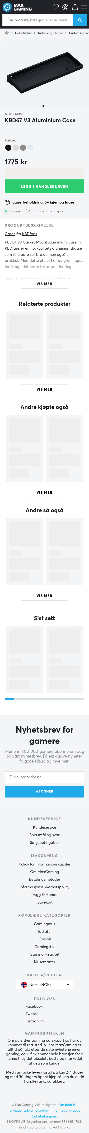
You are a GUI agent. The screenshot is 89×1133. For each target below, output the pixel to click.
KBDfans (13, 114)
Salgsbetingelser (44, 843)
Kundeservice (44, 827)
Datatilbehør (23, 33)
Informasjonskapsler (67, 1110)
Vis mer (44, 389)
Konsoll (44, 939)
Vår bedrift (67, 1105)
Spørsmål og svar (44, 835)
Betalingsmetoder (44, 879)
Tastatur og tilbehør (50, 33)
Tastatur (44, 932)
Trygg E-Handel (44, 895)
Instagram (35, 1021)
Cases (10, 234)
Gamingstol (44, 947)
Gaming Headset (45, 954)
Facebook (34, 1006)
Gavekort (45, 902)
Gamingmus (44, 924)
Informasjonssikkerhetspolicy (44, 887)
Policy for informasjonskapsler (44, 864)
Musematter (44, 962)
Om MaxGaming (44, 872)
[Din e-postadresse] (44, 777)
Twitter (32, 1014)
